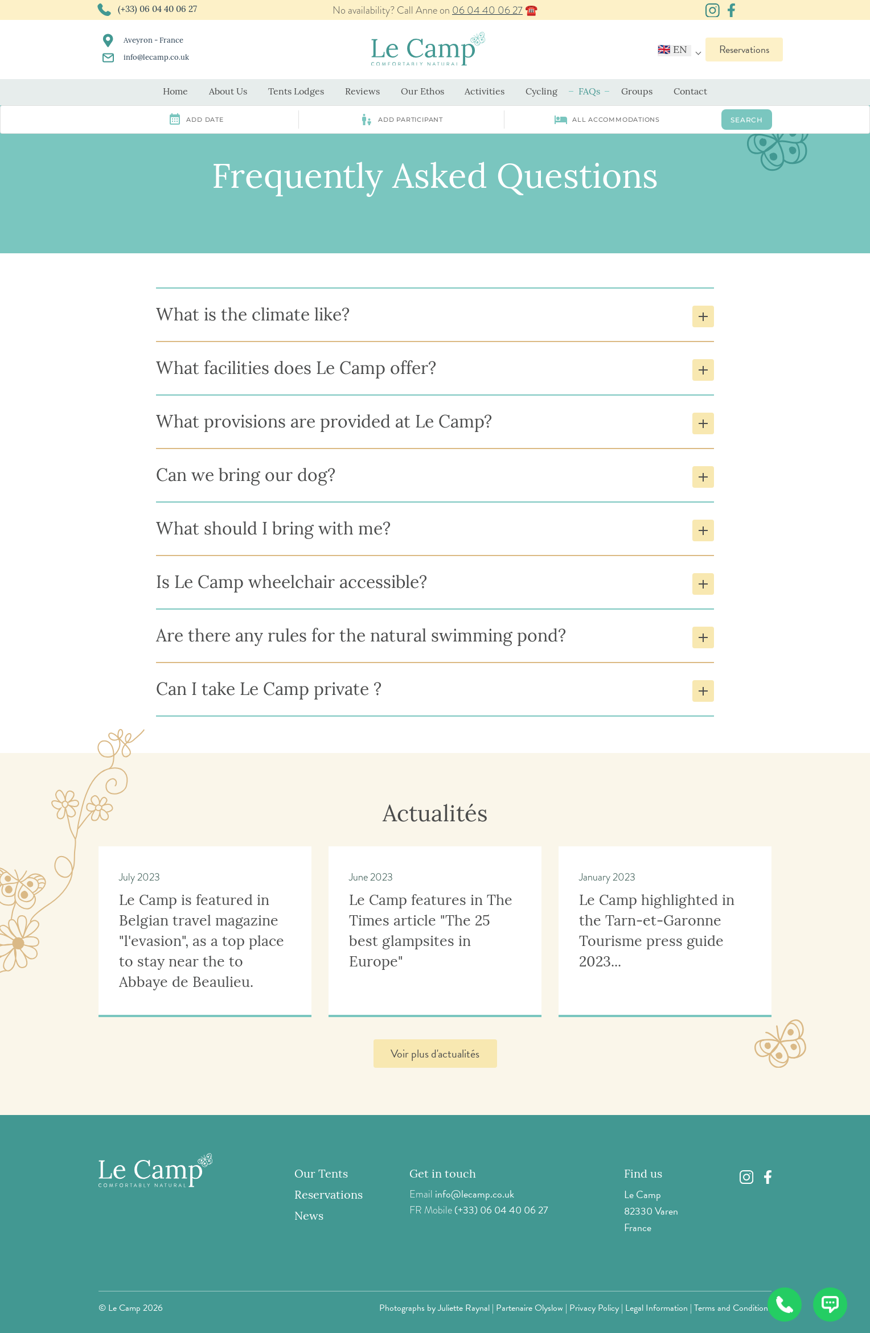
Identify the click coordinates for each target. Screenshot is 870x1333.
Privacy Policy (594, 1308)
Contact (690, 92)
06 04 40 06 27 (487, 10)
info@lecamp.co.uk (474, 1194)
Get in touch (442, 1174)
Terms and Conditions (732, 1308)
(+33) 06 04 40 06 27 (501, 1209)
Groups (636, 92)
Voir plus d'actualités (435, 1053)
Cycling (541, 92)
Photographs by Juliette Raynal (434, 1308)
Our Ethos (422, 92)
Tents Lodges (296, 92)
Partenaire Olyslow (529, 1308)
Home (175, 92)
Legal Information (656, 1308)
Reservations (744, 49)
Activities (484, 92)
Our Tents (321, 1174)
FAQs (589, 92)
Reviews (362, 92)
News (308, 1217)
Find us (643, 1174)
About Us (228, 92)
